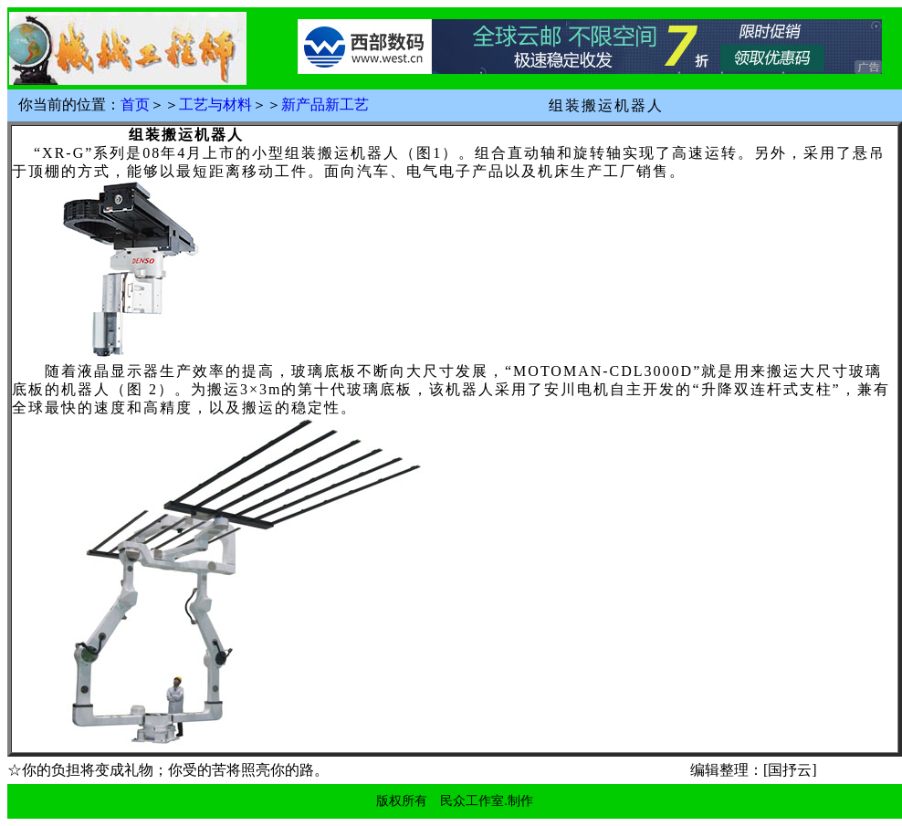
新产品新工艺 (325, 104)
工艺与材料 (215, 104)
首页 (135, 104)
